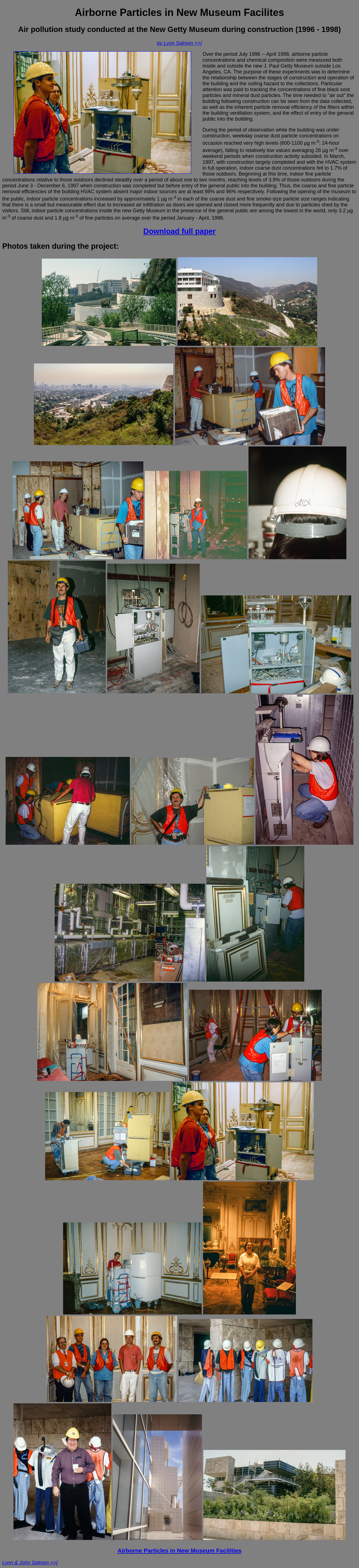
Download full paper (179, 231)
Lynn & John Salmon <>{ (30, 1562)
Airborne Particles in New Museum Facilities (179, 1550)
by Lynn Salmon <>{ (179, 43)
